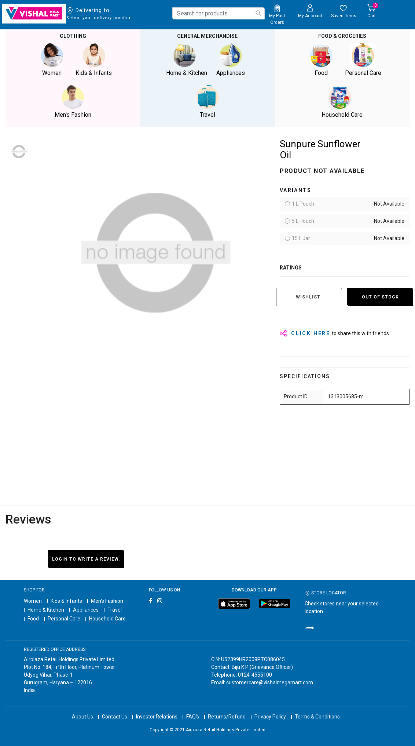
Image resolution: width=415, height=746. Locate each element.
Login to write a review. (86, 559)
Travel (114, 610)
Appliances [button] (230, 59)
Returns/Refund (227, 717)
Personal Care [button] (363, 59)
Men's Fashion (107, 601)
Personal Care (64, 619)
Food (33, 619)
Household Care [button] (342, 101)
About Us (82, 717)
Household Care (107, 619)
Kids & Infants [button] (94, 59)
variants (296, 190)
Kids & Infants (66, 601)
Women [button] (52, 59)
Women (33, 601)
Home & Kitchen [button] (186, 59)
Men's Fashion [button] (73, 101)
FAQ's (192, 717)
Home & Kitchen (45, 610)
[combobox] (218, 13)
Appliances (86, 610)
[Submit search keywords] (258, 13)
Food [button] (321, 59)
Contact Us (114, 717)
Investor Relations (156, 717)
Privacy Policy (270, 717)
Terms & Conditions (317, 717)
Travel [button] (207, 101)
